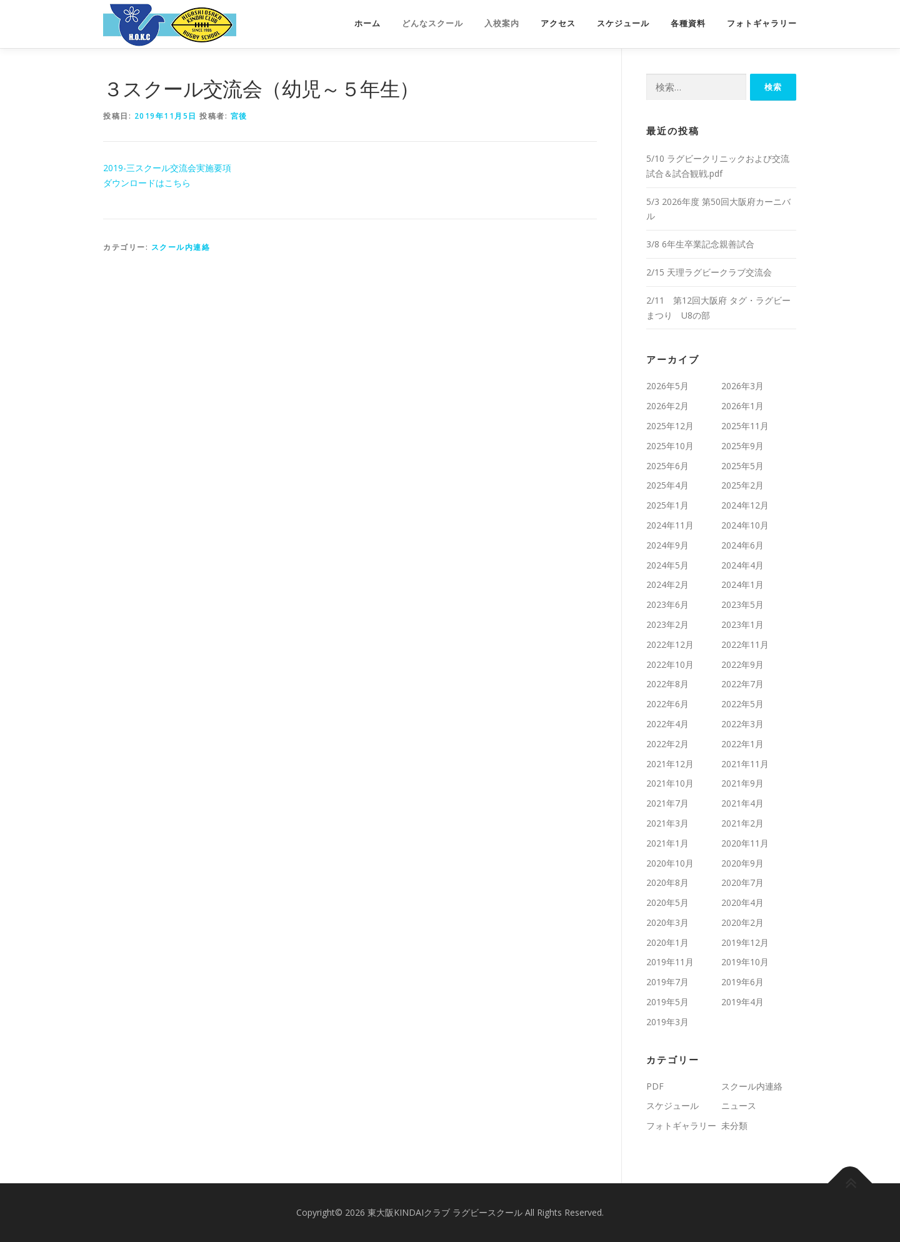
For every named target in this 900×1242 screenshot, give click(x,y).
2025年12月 (670, 426)
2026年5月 (667, 386)
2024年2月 (667, 584)
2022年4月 (667, 724)
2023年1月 (742, 624)
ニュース (738, 1105)
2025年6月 (667, 466)
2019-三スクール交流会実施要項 (167, 168)
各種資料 (688, 23)
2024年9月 (667, 545)
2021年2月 (742, 823)
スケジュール (623, 23)
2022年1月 (742, 744)
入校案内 (501, 23)
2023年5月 (742, 604)
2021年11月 (745, 764)
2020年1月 (667, 942)
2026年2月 (667, 406)
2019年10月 (745, 962)
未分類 (734, 1125)
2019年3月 (667, 1022)
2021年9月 (742, 783)
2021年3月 (667, 823)
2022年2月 (667, 744)
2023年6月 (667, 604)
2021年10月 (670, 783)
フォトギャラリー (762, 23)
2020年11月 (745, 843)
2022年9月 (742, 664)
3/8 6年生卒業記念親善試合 (700, 244)
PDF (655, 1086)
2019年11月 (670, 962)
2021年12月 (670, 764)
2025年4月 (667, 485)
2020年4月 (742, 902)
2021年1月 (667, 843)
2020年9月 (742, 863)
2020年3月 (667, 922)
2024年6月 (742, 545)
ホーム (367, 23)
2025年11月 (745, 426)
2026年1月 (742, 406)
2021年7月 (667, 803)
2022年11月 (745, 644)
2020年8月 (667, 882)
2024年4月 (742, 565)
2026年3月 (742, 386)
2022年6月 (667, 704)
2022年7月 (742, 684)
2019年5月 (667, 1002)
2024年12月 (745, 505)
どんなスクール (432, 23)
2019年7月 (667, 982)
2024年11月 (670, 525)
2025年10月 (670, 446)
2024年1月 (742, 584)
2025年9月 (742, 446)
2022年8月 (667, 684)
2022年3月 (742, 724)
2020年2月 (742, 922)
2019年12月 (745, 942)
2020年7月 (742, 882)
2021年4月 (742, 803)
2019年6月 (742, 982)
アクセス (558, 23)
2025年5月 (742, 466)
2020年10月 (670, 863)
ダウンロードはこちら (147, 183)
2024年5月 (667, 565)
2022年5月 (742, 704)
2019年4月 (742, 1002)
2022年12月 (670, 644)
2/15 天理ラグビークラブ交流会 (709, 272)
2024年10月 (745, 525)
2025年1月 (667, 505)
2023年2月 (667, 624)
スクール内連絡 (181, 247)
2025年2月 (742, 485)
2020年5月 (667, 902)
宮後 (239, 116)
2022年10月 (670, 664)
